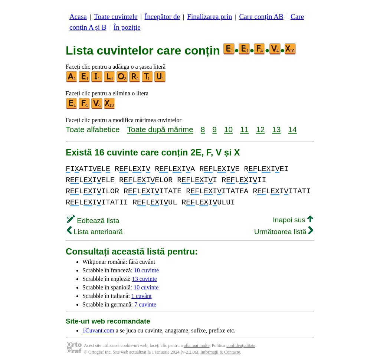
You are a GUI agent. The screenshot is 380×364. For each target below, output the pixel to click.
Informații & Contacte (220, 352)
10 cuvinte (146, 270)
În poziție (127, 27)
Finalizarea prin (209, 16)
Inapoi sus (293, 220)
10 (228, 129)
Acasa (78, 16)
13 (276, 129)
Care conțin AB (261, 16)
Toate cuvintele (115, 16)
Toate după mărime (160, 129)
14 (292, 129)
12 (260, 129)
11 (244, 129)
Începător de (162, 16)
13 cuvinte (144, 279)
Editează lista (93, 220)
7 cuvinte (145, 304)
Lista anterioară (95, 232)
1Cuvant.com (98, 330)
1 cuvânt (141, 296)
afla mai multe (196, 345)
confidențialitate (240, 345)
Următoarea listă (283, 232)
